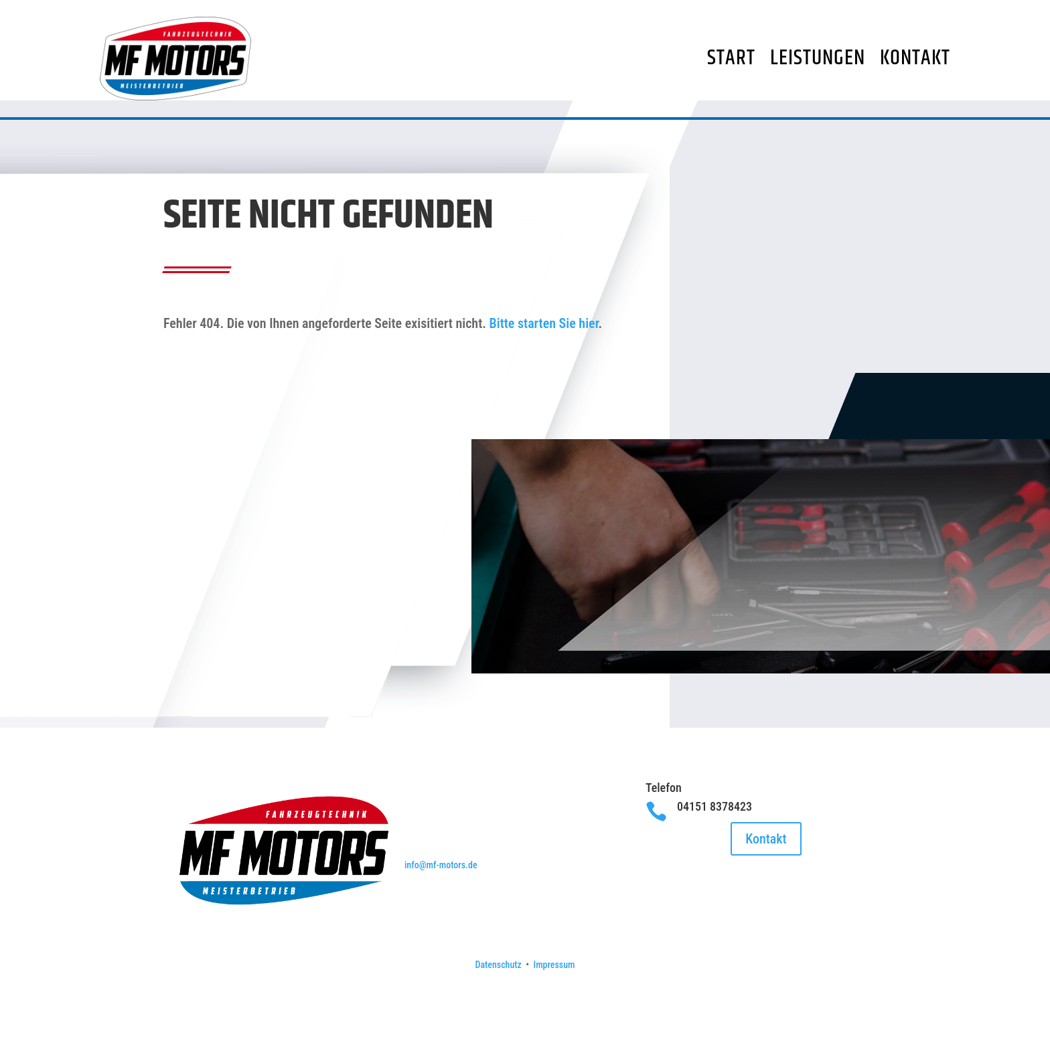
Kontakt (915, 58)
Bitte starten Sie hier (544, 343)
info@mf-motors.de (440, 884)
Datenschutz (498, 984)
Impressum (554, 984)
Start (731, 58)
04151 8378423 (714, 826)
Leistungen (817, 58)
